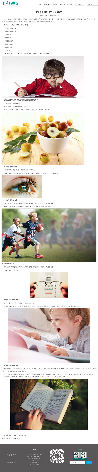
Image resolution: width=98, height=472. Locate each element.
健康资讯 (62, 4)
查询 (89, 463)
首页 (40, 4)
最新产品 (55, 4)
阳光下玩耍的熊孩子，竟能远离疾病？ (16, 435)
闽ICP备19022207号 (36, 464)
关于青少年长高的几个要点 (13, 438)
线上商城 (69, 4)
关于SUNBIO (47, 4)
